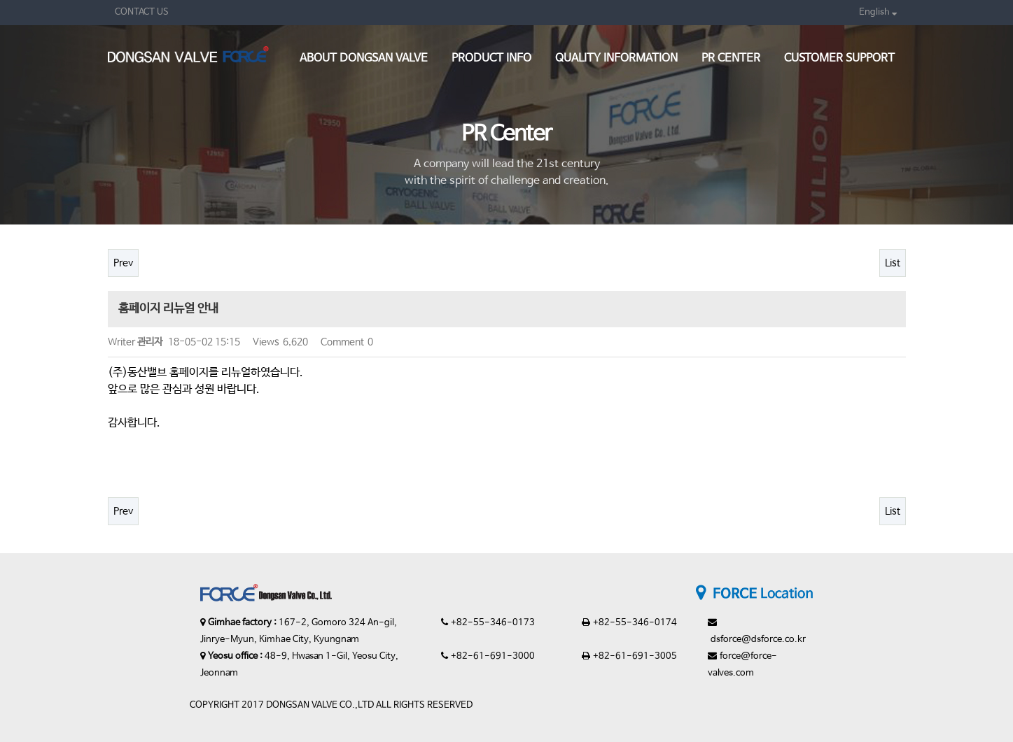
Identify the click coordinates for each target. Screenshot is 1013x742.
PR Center (730, 58)
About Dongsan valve (364, 58)
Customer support (839, 58)
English (878, 12)
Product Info (491, 58)
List (892, 263)
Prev (123, 263)
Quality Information (616, 58)
